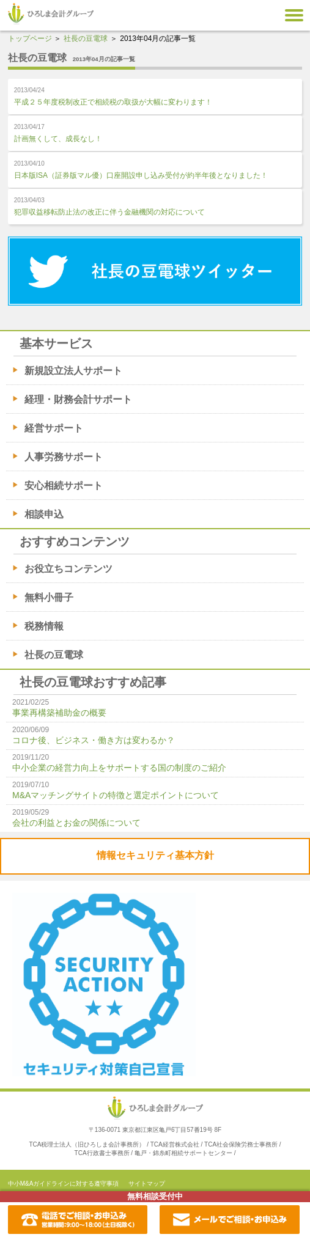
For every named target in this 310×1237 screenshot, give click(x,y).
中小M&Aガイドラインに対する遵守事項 (63, 1183)
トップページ (30, 38)
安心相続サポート (63, 485)
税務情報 (44, 626)
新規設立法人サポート (73, 370)
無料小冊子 (48, 597)
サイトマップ (146, 1183)
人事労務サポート (63, 457)
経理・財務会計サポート (78, 399)
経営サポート (53, 428)
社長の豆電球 (86, 38)
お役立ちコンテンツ (68, 568)
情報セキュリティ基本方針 (155, 855)
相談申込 (44, 514)
